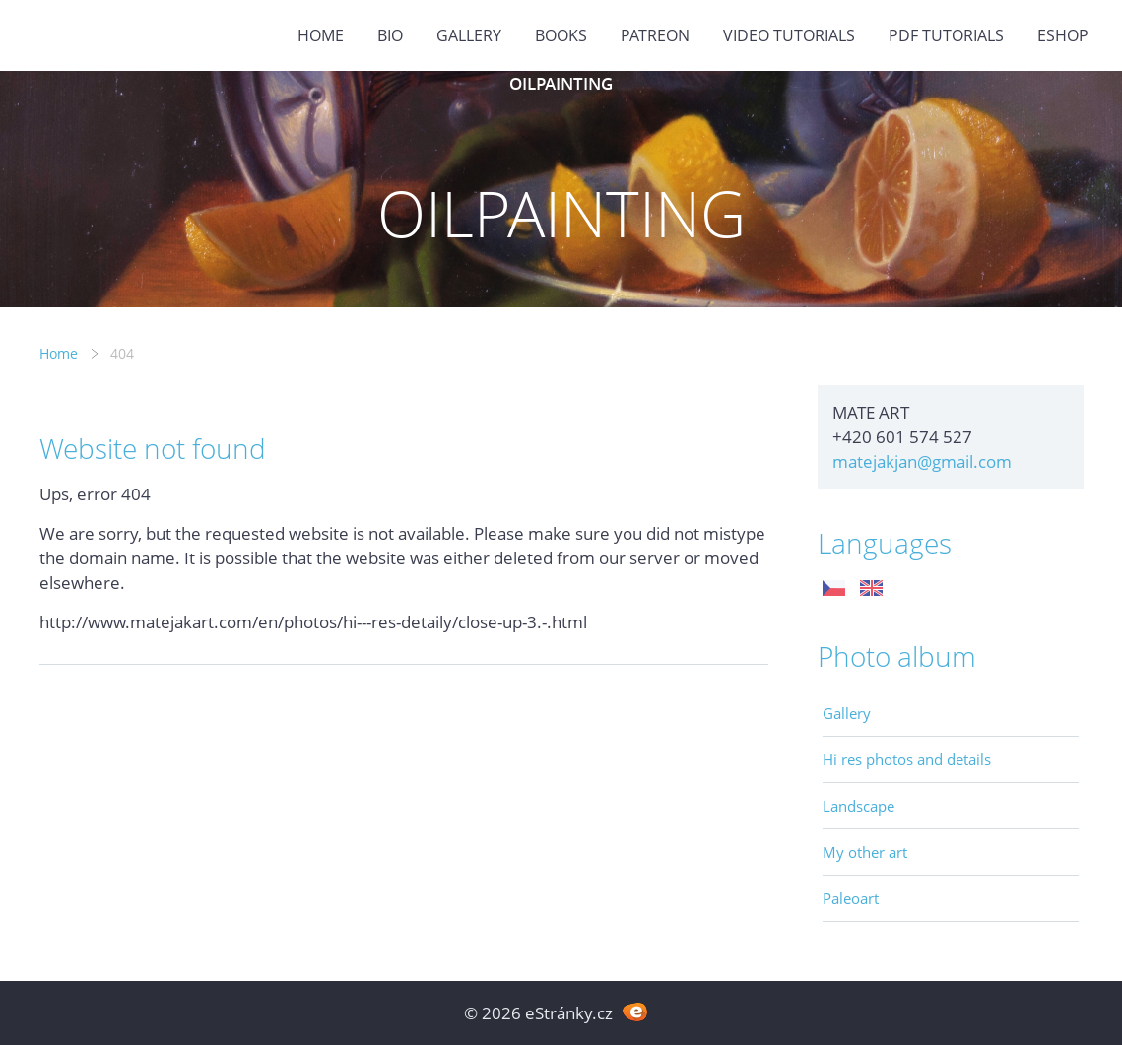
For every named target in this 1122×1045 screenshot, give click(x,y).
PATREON (655, 35)
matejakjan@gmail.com (922, 461)
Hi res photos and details (907, 759)
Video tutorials (789, 35)
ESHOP (1063, 35)
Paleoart (851, 898)
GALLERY (468, 35)
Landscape (858, 806)
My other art (865, 852)
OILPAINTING (561, 83)
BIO (390, 35)
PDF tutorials (946, 35)
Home (320, 35)
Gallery (847, 713)
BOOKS (561, 35)
